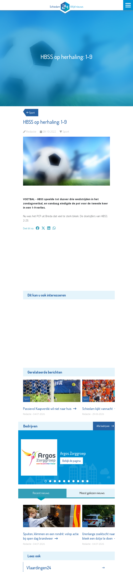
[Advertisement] (66, 263)
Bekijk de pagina (71, 461)
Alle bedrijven (105, 425)
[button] (45, 481)
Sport (32, 112)
